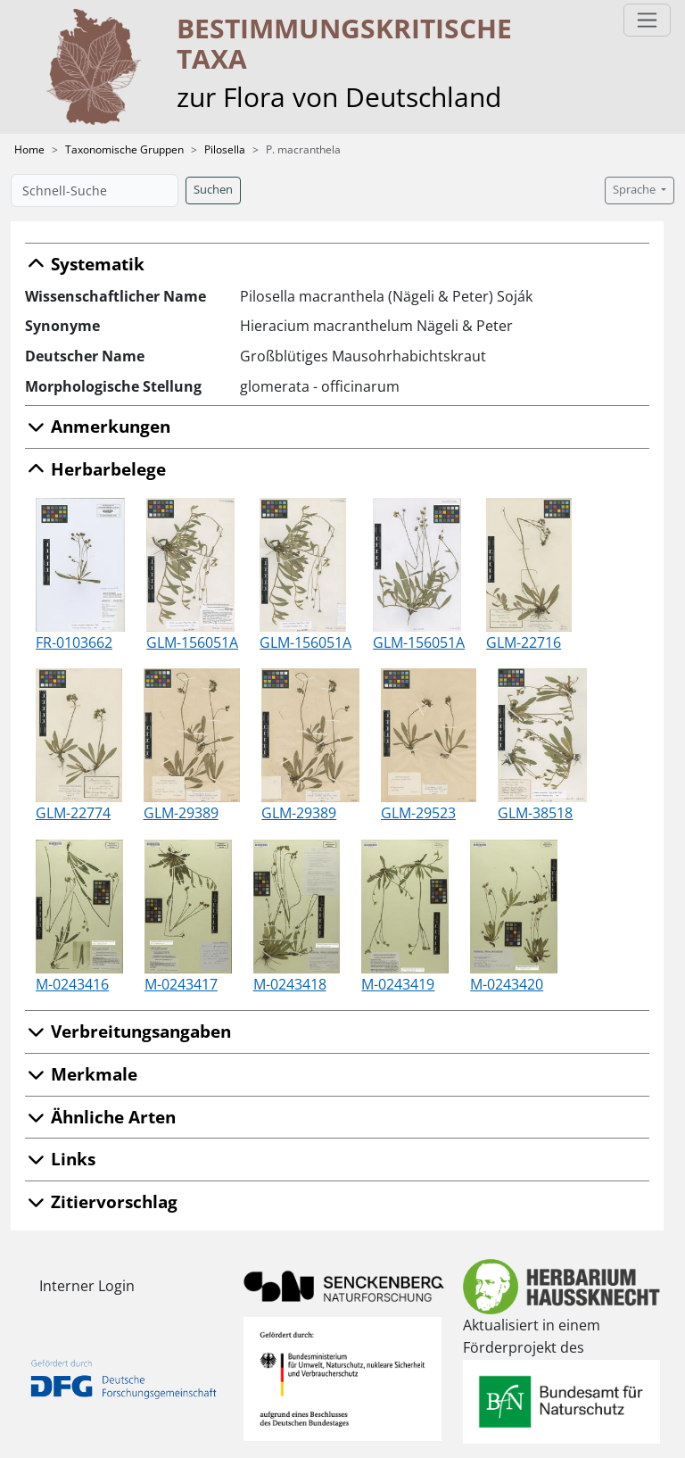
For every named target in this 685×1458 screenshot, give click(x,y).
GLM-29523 (418, 813)
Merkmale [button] (81, 1074)
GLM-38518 (535, 813)
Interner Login (87, 1286)
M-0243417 (181, 984)
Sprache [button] (635, 189)
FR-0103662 (74, 642)
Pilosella (224, 149)
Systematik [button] (84, 264)
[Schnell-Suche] (94, 190)
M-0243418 (289, 984)
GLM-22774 (73, 813)
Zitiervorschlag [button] (101, 1201)
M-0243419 (397, 984)
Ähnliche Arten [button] (100, 1117)
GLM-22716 (523, 642)
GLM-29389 (181, 813)
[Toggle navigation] (647, 20)
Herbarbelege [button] (95, 469)
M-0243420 (506, 984)
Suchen (213, 189)
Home (29, 149)
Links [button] (60, 1159)
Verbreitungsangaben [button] (128, 1031)
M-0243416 (72, 984)
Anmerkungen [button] (97, 426)
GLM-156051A (192, 642)
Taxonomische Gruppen (124, 149)
